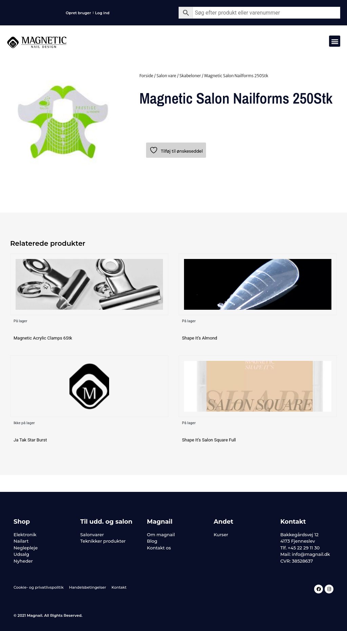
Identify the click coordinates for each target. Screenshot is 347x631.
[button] (334, 41)
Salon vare (166, 75)
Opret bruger (78, 12)
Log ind (102, 12)
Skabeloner (190, 75)
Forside (146, 75)
